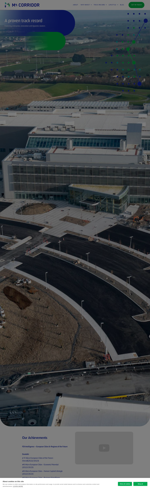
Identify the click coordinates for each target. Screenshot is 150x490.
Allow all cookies (125, 484)
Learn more (18, 486)
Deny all (140, 484)
